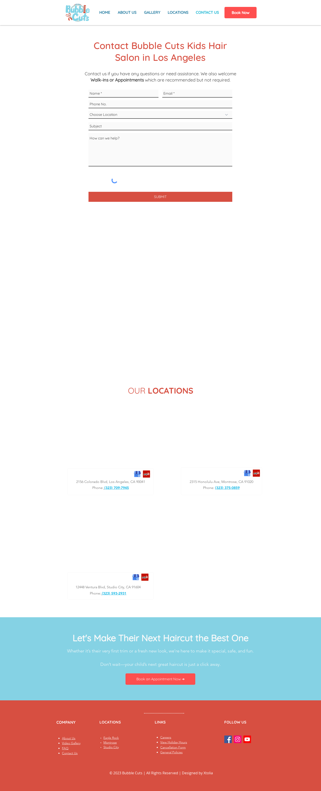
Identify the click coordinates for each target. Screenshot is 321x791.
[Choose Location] (160, 115)
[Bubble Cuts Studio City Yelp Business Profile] (144, 577)
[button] (152, 12)
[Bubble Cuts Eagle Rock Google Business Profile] (137, 474)
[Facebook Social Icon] (228, 739)
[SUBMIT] (160, 197)
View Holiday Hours (173, 742)
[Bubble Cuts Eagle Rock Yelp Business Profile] (146, 474)
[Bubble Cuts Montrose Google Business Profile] (247, 473)
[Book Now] (240, 12)
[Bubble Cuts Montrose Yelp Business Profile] (256, 473)
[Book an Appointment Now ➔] (160, 679)
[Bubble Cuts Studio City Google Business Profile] (135, 577)
